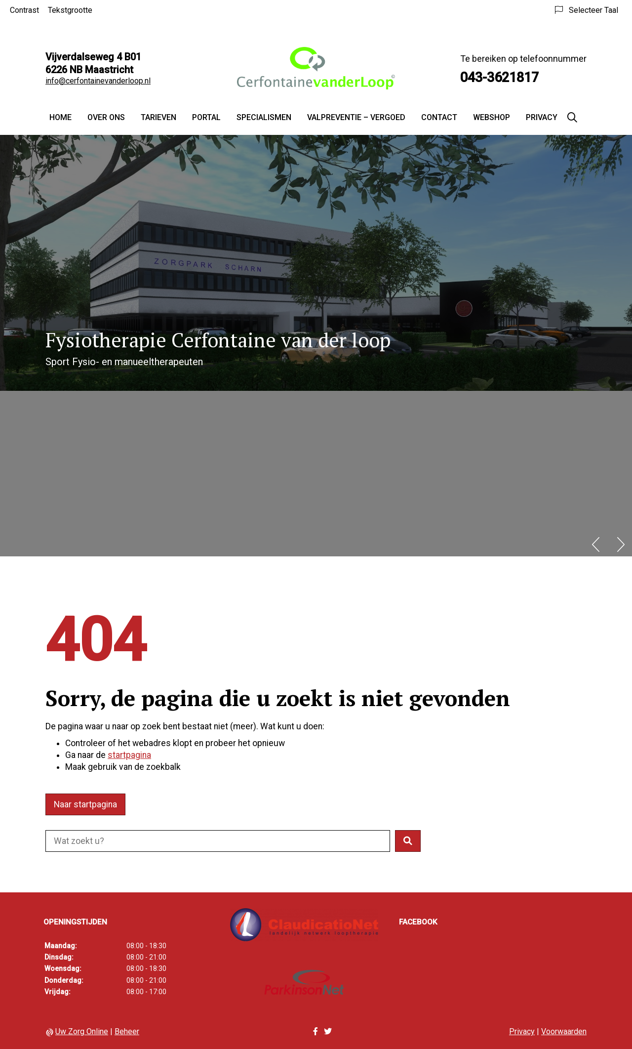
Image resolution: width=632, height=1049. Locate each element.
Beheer (127, 1031)
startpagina (129, 755)
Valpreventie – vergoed (356, 117)
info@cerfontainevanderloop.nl (98, 80)
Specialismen (264, 117)
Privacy (541, 117)
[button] (408, 841)
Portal (206, 117)
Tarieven (158, 117)
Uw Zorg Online (81, 1031)
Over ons (106, 117)
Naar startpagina (85, 804)
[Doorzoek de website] (217, 841)
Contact (439, 117)
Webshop (491, 117)
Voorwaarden (564, 1031)
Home (60, 117)
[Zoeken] (572, 117)
